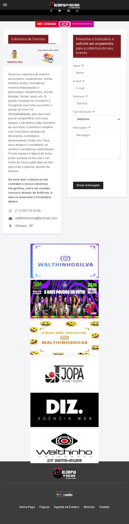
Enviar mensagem (88, 185)
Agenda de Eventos (66, 507)
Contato (104, 507)
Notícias (89, 507)
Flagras (44, 507)
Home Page (27, 507)
